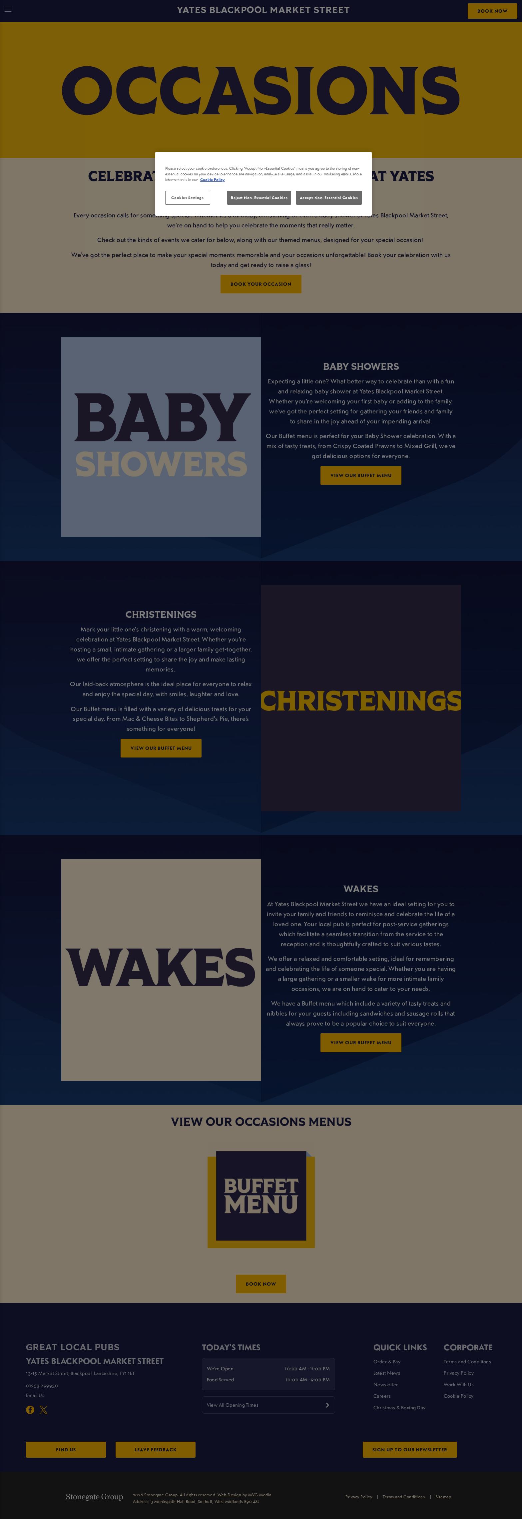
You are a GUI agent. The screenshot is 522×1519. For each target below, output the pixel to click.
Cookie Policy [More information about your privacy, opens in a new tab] (212, 179)
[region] (263, 184)
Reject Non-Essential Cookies (259, 197)
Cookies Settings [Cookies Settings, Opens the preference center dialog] (187, 197)
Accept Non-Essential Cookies (329, 197)
